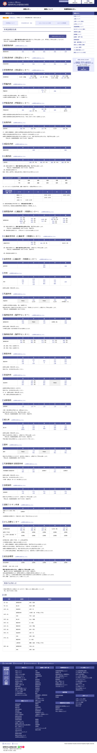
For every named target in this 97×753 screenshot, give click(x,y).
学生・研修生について (60, 711)
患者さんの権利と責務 (79, 44)
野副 (52, 219)
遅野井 (23, 429)
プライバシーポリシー (31, 663)
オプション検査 (79, 702)
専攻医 (57, 697)
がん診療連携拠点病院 (81, 670)
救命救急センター (39, 712)
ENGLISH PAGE (63, 1)
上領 (23, 406)
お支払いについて (78, 24)
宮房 (34, 363)
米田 (34, 427)
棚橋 (30, 162)
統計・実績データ (19, 726)
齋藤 (21, 128)
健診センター (38, 709)
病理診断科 (38, 707)
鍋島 (34, 51)
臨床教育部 (38, 710)
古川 (43, 221)
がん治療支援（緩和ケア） (82, 672)
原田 (44, 280)
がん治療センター (19, 721)
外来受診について (10, 23)
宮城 (23, 322)
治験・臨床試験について (80, 42)
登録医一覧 (58, 672)
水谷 (23, 64)
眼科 (36, 693)
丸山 (34, 425)
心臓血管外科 (38, 676)
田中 (21, 340)
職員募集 (57, 679)
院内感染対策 (18, 718)
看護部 (37, 719)
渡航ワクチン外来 (39, 700)
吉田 (23, 281)
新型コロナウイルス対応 (80, 52)
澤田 (23, 51)
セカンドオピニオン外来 (45, 23)
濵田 (23, 110)
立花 (30, 77)
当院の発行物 (18, 730)
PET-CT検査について (81, 688)
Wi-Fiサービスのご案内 (79, 29)
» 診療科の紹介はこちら (21, 45)
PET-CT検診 (79, 704)
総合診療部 (38, 702)
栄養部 (37, 726)
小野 (34, 284)
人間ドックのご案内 (78, 21)
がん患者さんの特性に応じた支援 (84, 677)
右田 (23, 381)
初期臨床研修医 (59, 695)
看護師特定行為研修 (65, 703)
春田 (44, 360)
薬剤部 (37, 721)
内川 (21, 223)
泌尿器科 (37, 689)
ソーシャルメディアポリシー (47, 663)
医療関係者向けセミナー (61, 684)
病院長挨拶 (18, 704)
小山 (23, 469)
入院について (77, 18)
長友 (21, 219)
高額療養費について (78, 26)
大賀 (21, 528)
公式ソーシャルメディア (21, 731)
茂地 (34, 300)
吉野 (43, 128)
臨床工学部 (38, 729)
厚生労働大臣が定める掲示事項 (22, 724)
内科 (36, 670)
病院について (48, 9)
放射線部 (37, 724)
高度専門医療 (18, 719)
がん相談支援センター (79, 50)
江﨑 (55, 363)
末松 (32, 218)
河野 (44, 321)
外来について (77, 16)
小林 (34, 450)
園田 (32, 342)
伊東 (32, 244)
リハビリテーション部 (40, 728)
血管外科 (37, 679)
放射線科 (37, 696)
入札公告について (59, 686)
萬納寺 (21, 221)
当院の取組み (18, 709)
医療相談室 (76, 39)
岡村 (23, 382)
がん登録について (80, 686)
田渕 (34, 429)
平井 (34, 282)
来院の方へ (27, 9)
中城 (64, 220)
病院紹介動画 (18, 733)
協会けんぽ (78, 705)
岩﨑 (34, 150)
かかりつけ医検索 (61, 23)
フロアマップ (18, 728)
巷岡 (32, 222)
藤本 (44, 283)
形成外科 (37, 688)
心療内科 (37, 672)
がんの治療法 (79, 683)
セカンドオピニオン (80, 679)
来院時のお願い (77, 31)
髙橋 (55, 91)
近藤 (21, 342)
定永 (23, 280)
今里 (23, 363)
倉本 (66, 361)
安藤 (66, 322)
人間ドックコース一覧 (81, 700)
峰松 (32, 242)
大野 (41, 77)
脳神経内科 (38, 684)
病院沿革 (17, 707)
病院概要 (17, 705)
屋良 (23, 361)
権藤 (64, 222)
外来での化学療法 (80, 674)
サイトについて (18, 663)
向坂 (66, 64)
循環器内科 (38, 674)
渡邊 (53, 223)
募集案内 (57, 707)
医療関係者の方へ (70, 9)
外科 (36, 677)
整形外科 (37, 686)
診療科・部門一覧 (78, 37)
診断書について (77, 34)
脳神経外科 (38, 683)
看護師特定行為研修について (62, 706)
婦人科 (37, 691)
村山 (43, 90)
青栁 (44, 267)
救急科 (37, 705)
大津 (44, 322)
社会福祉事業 (18, 712)
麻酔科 (37, 703)
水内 (23, 359)
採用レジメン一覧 (80, 684)
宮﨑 (31, 76)
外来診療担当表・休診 (26, 23)
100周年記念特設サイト (21, 737)
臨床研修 (65, 692)
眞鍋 (44, 428)
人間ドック (85, 695)
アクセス (16, 743)
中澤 (43, 342)
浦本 (23, 471)
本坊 (34, 280)
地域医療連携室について (61, 670)
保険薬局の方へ (79, 689)
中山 (23, 491)
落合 (34, 64)
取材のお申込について (20, 735)
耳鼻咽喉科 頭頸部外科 (41, 695)
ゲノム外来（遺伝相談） (82, 676)
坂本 (21, 217)
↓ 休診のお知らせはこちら (57, 36)
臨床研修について (59, 677)
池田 (30, 110)
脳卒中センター (39, 715)
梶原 (23, 321)
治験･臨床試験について (21, 688)
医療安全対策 (18, 716)
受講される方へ (59, 709)
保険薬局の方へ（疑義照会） (62, 674)
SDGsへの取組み (19, 714)
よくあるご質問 (77, 47)
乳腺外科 (37, 681)
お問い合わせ (7, 743)
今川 (66, 363)
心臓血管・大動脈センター (41, 714)
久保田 (42, 219)
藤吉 (66, 150)
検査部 (37, 722)
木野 (66, 51)
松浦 (34, 279)
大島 (23, 493)
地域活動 (17, 711)
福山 (34, 452)
